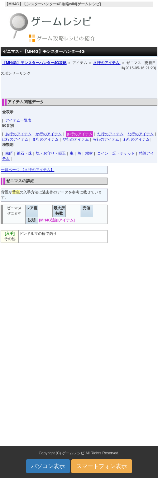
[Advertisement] (79, 85)
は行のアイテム (15, 139)
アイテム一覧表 (18, 120)
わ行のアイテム (136, 139)
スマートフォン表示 (101, 466)
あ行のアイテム (18, 134)
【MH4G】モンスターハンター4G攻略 (34, 63)
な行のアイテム (140, 134)
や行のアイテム (76, 139)
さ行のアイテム (106, 63)
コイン (102, 153)
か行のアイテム (49, 134)
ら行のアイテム (106, 139)
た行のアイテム (110, 134)
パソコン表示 (48, 466)
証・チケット (124, 153)
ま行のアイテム (45, 139)
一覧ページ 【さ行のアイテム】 (27, 170)
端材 (89, 153)
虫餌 (9, 153)
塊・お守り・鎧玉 (51, 153)
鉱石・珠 (24, 153)
